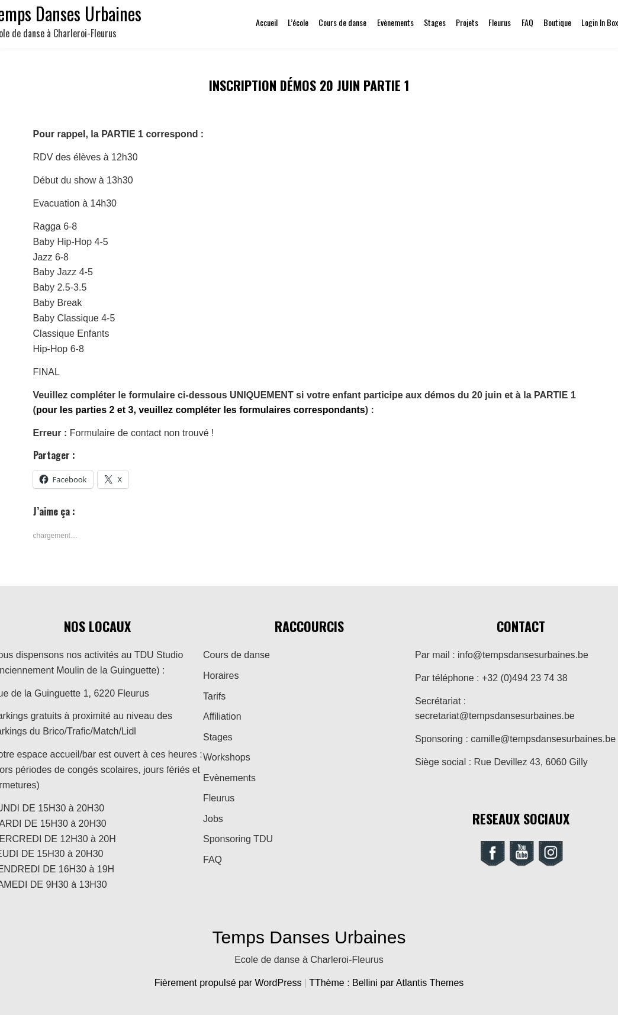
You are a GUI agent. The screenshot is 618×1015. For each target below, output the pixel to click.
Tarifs (214, 696)
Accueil (267, 22)
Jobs (213, 819)
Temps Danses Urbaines (309, 937)
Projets (467, 22)
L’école (298, 22)
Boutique (557, 22)
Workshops (226, 757)
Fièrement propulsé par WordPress (229, 983)
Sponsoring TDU (238, 839)
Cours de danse (342, 22)
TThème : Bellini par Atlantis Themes (386, 983)
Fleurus (499, 22)
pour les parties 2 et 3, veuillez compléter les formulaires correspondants (200, 410)
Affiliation (222, 716)
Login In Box (599, 22)
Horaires (221, 676)
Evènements (395, 22)
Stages (435, 22)
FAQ (527, 22)
